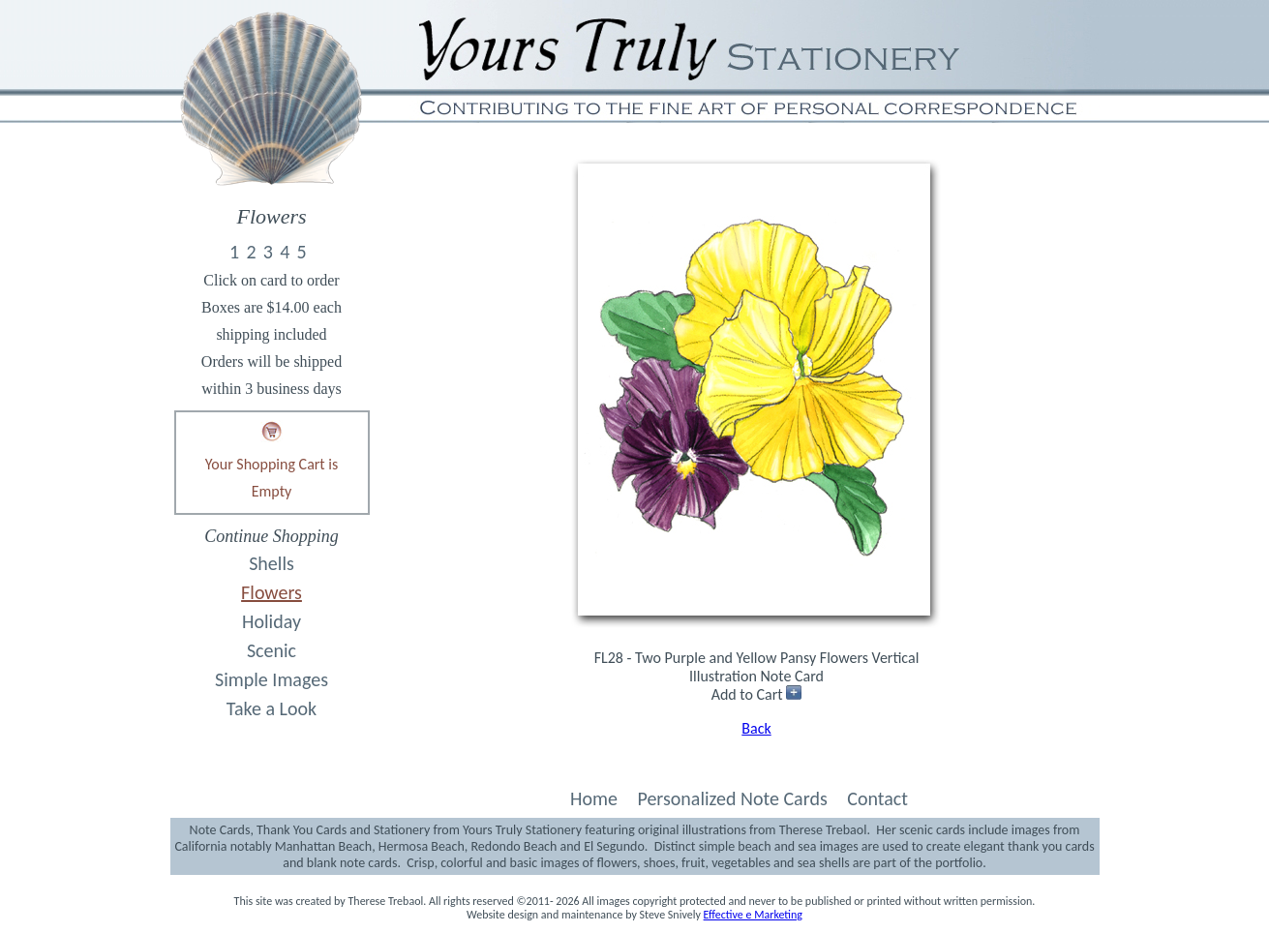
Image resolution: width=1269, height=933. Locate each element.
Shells (271, 563)
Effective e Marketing (753, 914)
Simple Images (271, 679)
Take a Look (272, 708)
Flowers (271, 592)
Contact (877, 798)
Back (755, 728)
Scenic (271, 650)
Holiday (271, 621)
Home (594, 798)
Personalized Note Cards (732, 798)
